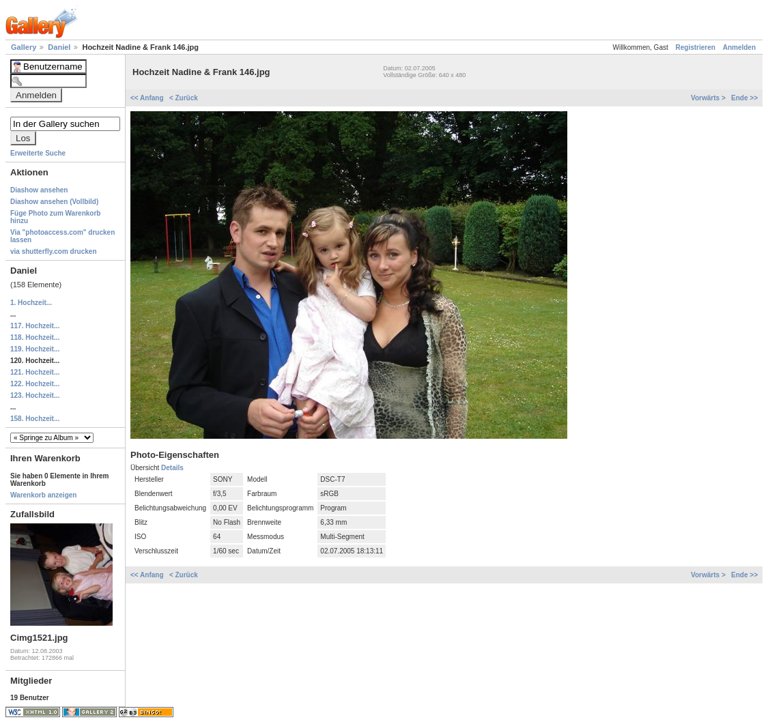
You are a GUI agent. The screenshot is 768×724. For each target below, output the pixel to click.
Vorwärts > (709, 98)
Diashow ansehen (39, 190)
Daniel (60, 47)
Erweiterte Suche (38, 153)
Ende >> (744, 98)
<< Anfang (147, 98)
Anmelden (739, 47)
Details (172, 468)
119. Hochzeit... (34, 349)
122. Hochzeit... (34, 384)
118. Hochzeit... (34, 337)
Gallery (24, 47)
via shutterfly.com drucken (53, 251)
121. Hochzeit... (34, 372)
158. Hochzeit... (34, 418)
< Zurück (183, 98)
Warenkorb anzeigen (43, 495)
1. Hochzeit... (31, 302)
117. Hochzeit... (34, 326)
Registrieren (695, 47)
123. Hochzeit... (34, 395)
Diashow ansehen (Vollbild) (54, 201)
